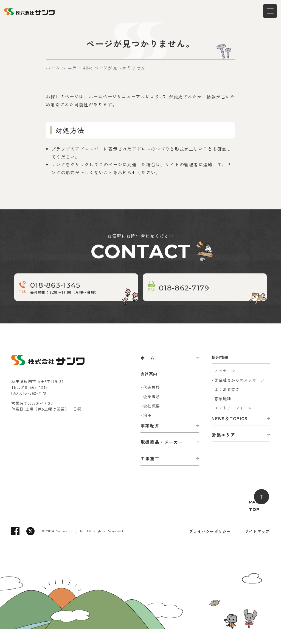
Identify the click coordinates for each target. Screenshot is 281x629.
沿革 (147, 415)
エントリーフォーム (233, 408)
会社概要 (151, 406)
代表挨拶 (151, 387)
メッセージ (224, 370)
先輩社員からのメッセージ (239, 380)
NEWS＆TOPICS (230, 418)
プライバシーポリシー (210, 531)
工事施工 (149, 458)
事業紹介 (149, 425)
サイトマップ (257, 531)
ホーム (53, 67)
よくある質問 (227, 389)
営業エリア (223, 434)
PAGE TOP (255, 505)
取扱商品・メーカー (161, 442)
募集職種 (222, 398)
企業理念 (151, 396)
